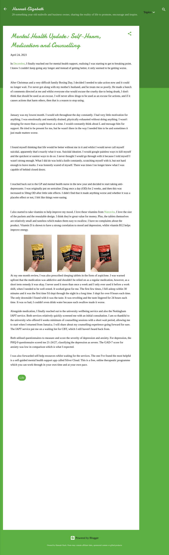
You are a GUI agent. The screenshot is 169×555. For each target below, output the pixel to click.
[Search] (164, 10)
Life (22, 377)
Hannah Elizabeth (28, 9)
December (19, 63)
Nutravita (109, 211)
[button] (129, 34)
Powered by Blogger (84, 537)
